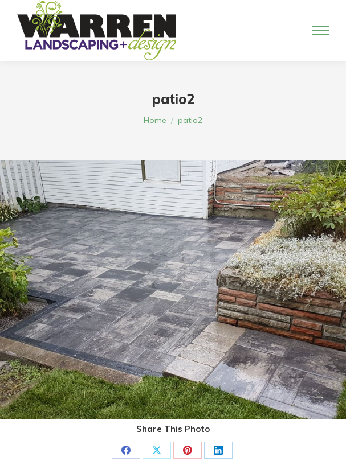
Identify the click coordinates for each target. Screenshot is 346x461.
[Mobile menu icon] (320, 30)
